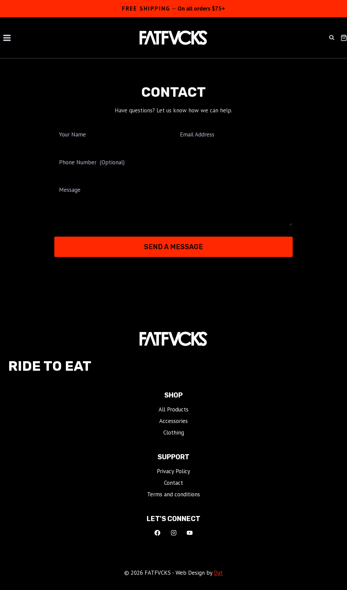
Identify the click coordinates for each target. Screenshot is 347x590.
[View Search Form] (331, 37)
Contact (173, 482)
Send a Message (173, 247)
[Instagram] (173, 533)
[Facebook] (157, 533)
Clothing (173, 432)
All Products (173, 409)
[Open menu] (7, 38)
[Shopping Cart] (344, 38)
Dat (218, 572)
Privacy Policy (173, 471)
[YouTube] (190, 533)
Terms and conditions (173, 494)
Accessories (173, 421)
